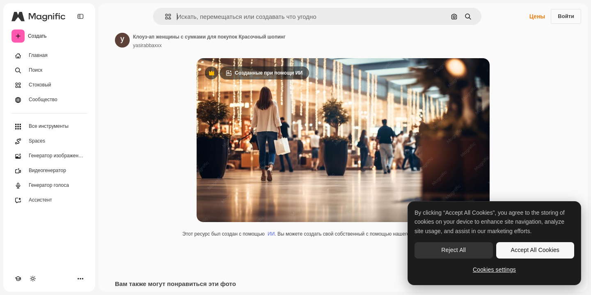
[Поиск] (49, 70)
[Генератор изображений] (49, 156)
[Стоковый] (49, 85)
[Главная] (49, 55)
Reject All (453, 250)
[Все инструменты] (49, 126)
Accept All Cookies (535, 250)
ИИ (271, 234)
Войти (566, 16)
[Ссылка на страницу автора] (122, 40)
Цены (537, 16)
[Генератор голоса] (49, 185)
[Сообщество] (49, 100)
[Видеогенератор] (49, 170)
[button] (164, 17)
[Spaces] (49, 141)
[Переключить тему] (32, 278)
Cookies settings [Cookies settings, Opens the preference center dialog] (494, 269)
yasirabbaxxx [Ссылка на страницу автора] (147, 45)
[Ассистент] (49, 200)
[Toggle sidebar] (80, 16)
